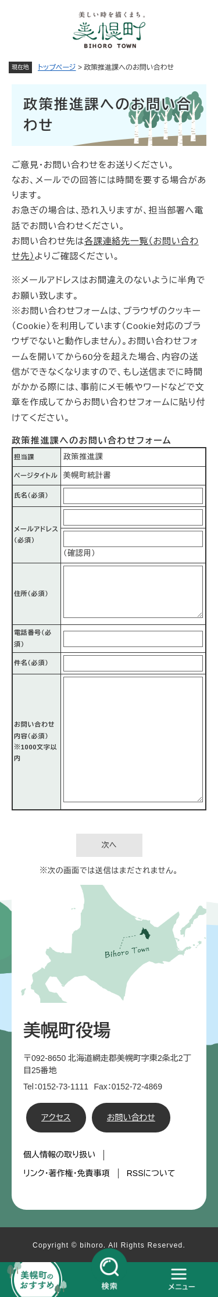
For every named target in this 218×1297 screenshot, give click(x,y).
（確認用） (79, 553)
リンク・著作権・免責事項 (66, 1173)
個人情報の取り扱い (59, 1154)
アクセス (56, 1117)
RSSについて (151, 1173)
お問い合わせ (131, 1117)
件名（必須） (31, 662)
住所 (31, 593)
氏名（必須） (31, 495)
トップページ (57, 67)
